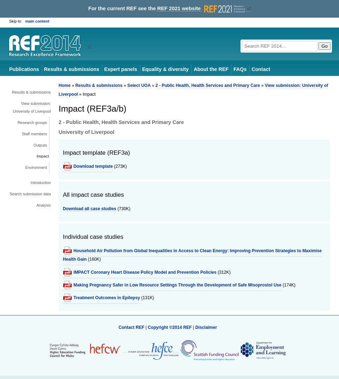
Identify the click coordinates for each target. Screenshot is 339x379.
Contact (260, 69)
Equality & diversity (165, 69)
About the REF (211, 69)
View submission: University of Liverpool (32, 107)
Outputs (40, 145)
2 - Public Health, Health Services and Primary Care (207, 85)
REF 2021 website (201, 9)
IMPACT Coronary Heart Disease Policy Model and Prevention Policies (144, 272)
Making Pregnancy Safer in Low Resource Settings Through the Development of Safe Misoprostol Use (177, 285)
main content (37, 21)
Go (324, 46)
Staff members (34, 134)
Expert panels (120, 69)
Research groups (32, 122)
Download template (93, 166)
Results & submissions (71, 69)
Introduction (41, 182)
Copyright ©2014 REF (170, 327)
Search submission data (30, 194)
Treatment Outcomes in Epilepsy (106, 297)
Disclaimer (206, 327)
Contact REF (131, 327)
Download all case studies (89, 208)
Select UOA (139, 85)
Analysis (43, 205)
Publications (24, 69)
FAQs (239, 69)
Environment (36, 167)
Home (65, 85)
